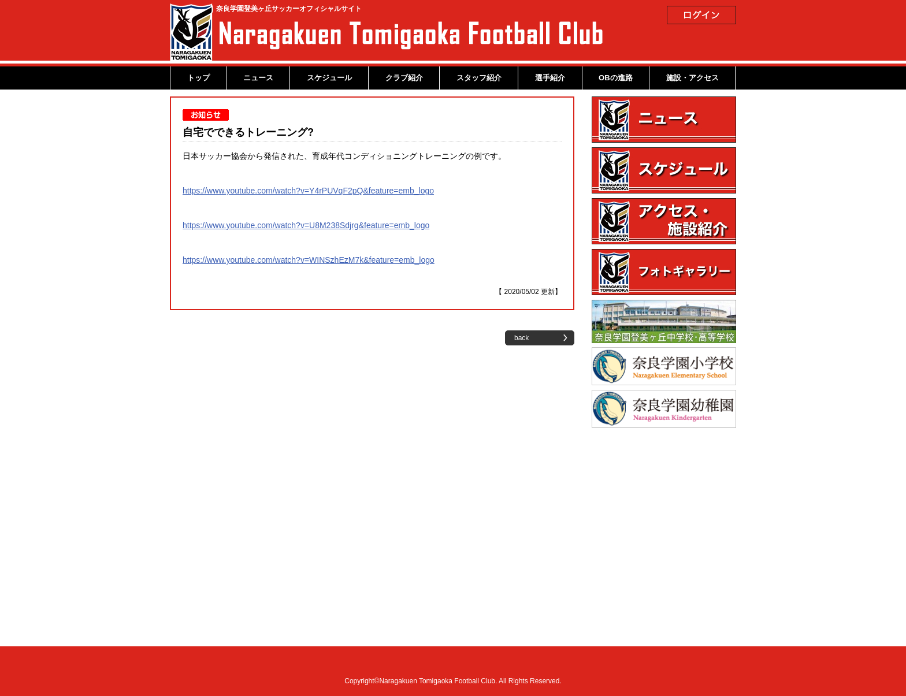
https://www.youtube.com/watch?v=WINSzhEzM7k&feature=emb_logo (309, 260)
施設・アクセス (692, 77)
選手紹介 (550, 77)
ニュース (258, 77)
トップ (198, 77)
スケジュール (329, 77)
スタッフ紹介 (479, 77)
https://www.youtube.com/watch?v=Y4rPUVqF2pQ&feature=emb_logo (308, 190)
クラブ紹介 (404, 77)
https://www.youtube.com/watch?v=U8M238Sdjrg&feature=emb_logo (306, 225)
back (521, 338)
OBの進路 (616, 77)
